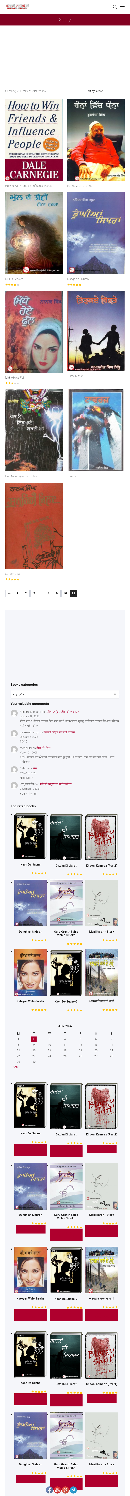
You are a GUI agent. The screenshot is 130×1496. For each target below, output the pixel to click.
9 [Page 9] (57, 593)
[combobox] (65, 694)
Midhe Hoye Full (14, 377)
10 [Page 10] (65, 593)
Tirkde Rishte (75, 376)
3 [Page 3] (34, 593)
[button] (122, 6)
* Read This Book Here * (66, 1234)
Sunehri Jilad (13, 573)
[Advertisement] (65, 52)
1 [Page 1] (17, 593)
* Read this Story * (30, 1150)
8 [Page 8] (48, 593)
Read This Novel (31, 1315)
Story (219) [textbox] (63, 694)
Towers (71, 476)
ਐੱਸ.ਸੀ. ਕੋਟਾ (43, 748)
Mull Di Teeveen (14, 279)
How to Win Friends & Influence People (28, 185)
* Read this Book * (66, 1151)
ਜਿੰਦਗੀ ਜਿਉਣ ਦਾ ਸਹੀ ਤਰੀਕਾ (59, 732)
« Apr (15, 1067)
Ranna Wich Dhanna (79, 185)
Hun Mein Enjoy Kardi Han (21, 476)
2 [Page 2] (26, 593)
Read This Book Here (101, 1315)
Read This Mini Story (102, 1231)
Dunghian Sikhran (78, 279)
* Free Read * (101, 1149)
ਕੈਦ (35, 768)
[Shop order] (105, 91)
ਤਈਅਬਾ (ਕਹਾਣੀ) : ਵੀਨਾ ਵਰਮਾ (62, 711)
